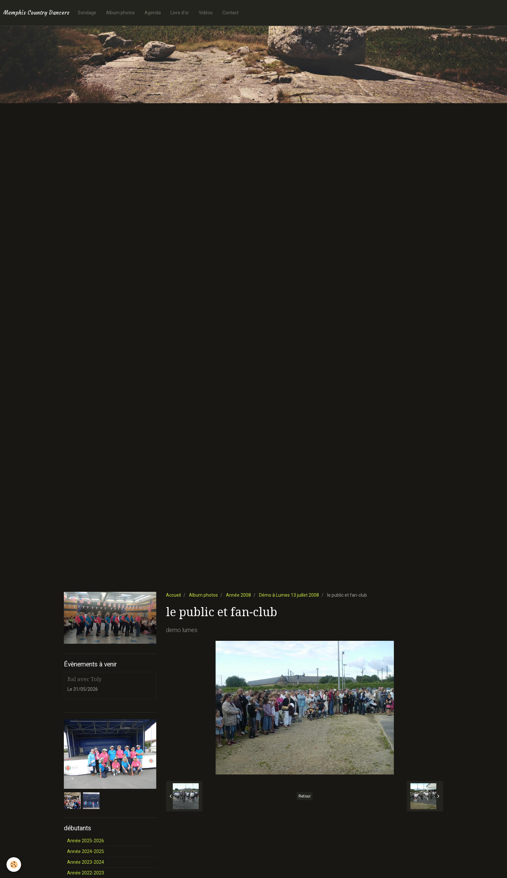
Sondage (87, 12)
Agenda (153, 12)
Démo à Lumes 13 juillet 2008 (289, 595)
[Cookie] (13, 864)
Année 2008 (238, 595)
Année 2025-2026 (85, 840)
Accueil (173, 595)
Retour (305, 796)
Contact (230, 12)
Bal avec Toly (84, 679)
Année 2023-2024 (85, 862)
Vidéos (206, 12)
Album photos (120, 12)
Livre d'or (180, 12)
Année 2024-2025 (85, 851)
